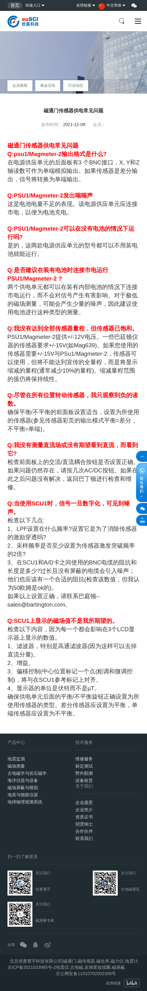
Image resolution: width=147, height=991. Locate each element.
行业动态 (75, 85)
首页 (15, 5)
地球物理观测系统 (24, 801)
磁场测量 (16, 766)
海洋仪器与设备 (22, 780)
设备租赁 (84, 780)
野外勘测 (84, 773)
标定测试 (84, 766)
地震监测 (16, 758)
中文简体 (109, 6)
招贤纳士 (84, 824)
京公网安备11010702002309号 (86, 973)
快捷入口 (33, 5)
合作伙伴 (84, 831)
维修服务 (84, 758)
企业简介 (84, 809)
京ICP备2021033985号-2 (31, 967)
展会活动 (47, 85)
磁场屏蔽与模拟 (22, 787)
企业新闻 (19, 85)
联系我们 (84, 838)
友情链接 (83, 5)
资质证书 (84, 816)
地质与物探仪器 (22, 794)
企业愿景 (84, 802)
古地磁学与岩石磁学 (27, 773)
